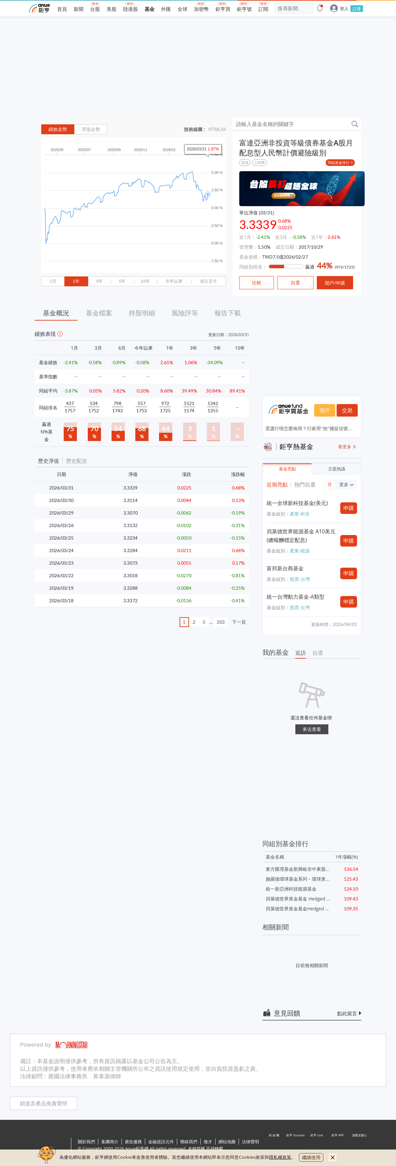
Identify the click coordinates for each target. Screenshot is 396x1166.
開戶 (324, 410)
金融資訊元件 (161, 1142)
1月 (53, 281)
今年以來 (173, 281)
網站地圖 (227, 1142)
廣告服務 (133, 1142)
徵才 (208, 1142)
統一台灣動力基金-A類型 (295, 596)
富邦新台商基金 (285, 568)
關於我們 (86, 1142)
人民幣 (259, 162)
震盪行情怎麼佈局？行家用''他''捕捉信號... (308, 428)
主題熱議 (336, 468)
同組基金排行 (338, 162)
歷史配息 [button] (76, 460)
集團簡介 (109, 1142)
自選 (318, 652)
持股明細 (142, 312)
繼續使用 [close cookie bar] (311, 1157)
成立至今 (208, 281)
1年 (76, 281)
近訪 (300, 652)
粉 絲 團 (274, 1145)
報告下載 (227, 312)
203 (221, 622)
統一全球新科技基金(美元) (297, 503)
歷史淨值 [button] (48, 460)
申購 (349, 508)
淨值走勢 (91, 129)
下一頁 (239, 622)
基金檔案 (99, 312)
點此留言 (347, 1013)
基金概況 (56, 312)
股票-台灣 (300, 579)
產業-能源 (300, 551)
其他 (244, 162)
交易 (347, 410)
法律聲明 (250, 1142)
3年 (99, 281)
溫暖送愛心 (359, 1145)
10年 (145, 281)
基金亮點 (287, 468)
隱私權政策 (280, 1157)
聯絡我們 (188, 1142)
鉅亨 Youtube (295, 1145)
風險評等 (185, 312)
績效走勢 (58, 129)
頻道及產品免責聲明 (43, 1103)
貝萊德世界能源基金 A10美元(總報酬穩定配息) (301, 536)
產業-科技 (300, 514)
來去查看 (312, 729)
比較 (256, 282)
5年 (122, 281)
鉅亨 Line (317, 1145)
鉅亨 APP (338, 1145)
